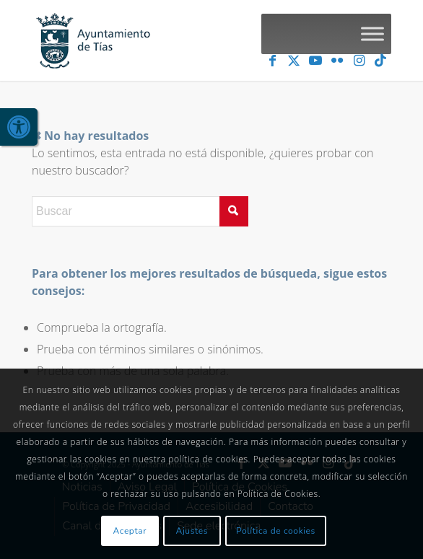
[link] (19, 127)
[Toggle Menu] (372, 33)
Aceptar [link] (130, 531)
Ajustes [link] (192, 531)
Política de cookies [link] (275, 531)
